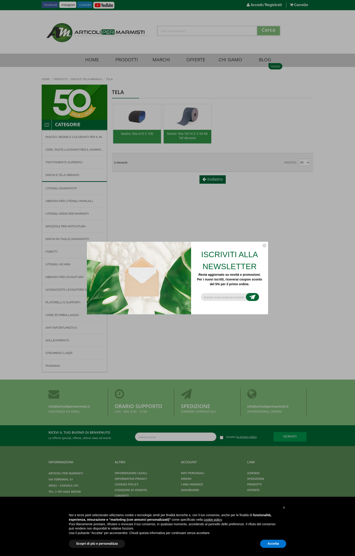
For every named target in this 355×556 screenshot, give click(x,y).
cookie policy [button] (213, 519)
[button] (284, 507)
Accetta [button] (273, 543)
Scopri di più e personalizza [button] (97, 543)
